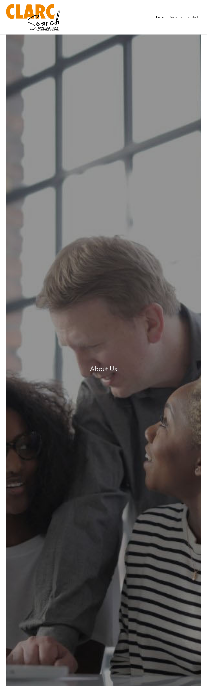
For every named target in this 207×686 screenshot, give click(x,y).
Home (160, 17)
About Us (176, 17)
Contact (193, 17)
